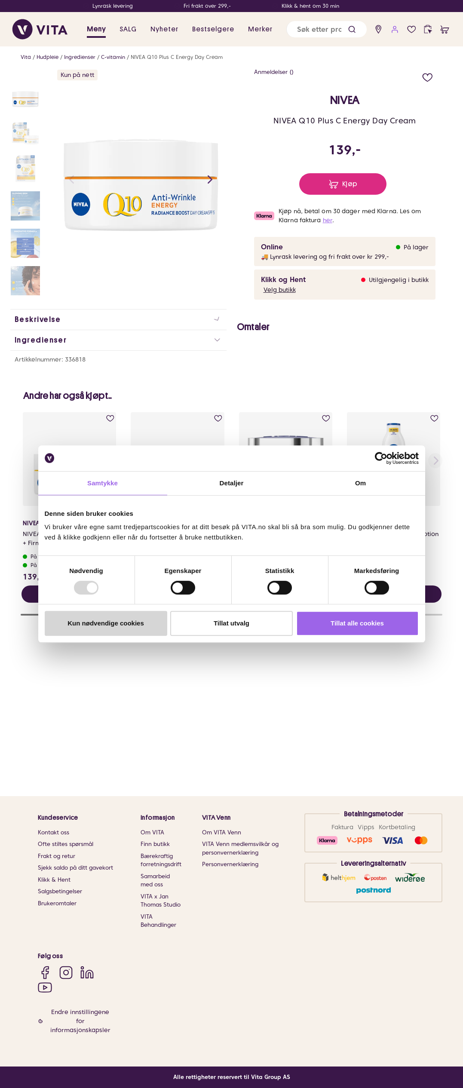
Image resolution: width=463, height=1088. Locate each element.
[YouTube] (45, 987)
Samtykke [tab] (102, 483)
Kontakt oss (53, 832)
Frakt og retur (56, 856)
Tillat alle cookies (357, 623)
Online (272, 247)
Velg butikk (280, 289)
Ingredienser (79, 57)
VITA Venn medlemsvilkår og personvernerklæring (240, 848)
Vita (26, 57)
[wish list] (411, 29)
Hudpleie (47, 57)
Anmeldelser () (274, 72)
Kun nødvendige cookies (105, 623)
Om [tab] (360, 483)
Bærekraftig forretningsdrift (161, 860)
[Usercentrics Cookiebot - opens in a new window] (381, 458)
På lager (416, 247)
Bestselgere (213, 29)
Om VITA (152, 832)
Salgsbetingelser (60, 891)
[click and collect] (428, 29)
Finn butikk (155, 844)
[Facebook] (45, 972)
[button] (352, 29)
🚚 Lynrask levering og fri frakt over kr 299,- (325, 256)
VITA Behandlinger (158, 921)
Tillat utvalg (231, 623)
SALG (128, 29)
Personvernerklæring (230, 864)
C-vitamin (113, 57)
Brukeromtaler (57, 903)
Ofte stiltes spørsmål (65, 844)
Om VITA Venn (221, 832)
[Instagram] (66, 972)
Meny (96, 29)
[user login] (394, 29)
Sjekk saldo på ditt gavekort (75, 867)
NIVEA (344, 100)
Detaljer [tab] (232, 483)
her (327, 220)
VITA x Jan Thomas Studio (161, 900)
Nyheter (164, 29)
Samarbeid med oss (155, 880)
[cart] (444, 29)
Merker (260, 29)
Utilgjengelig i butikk (399, 279)
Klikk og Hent (283, 280)
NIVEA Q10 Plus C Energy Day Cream (177, 57)
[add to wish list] (427, 76)
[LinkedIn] (87, 972)
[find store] (378, 29)
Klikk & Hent (54, 880)
